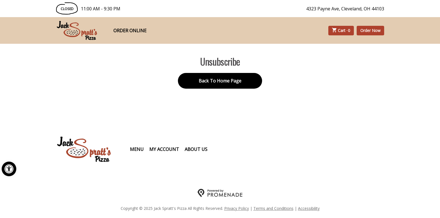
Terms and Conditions (273, 208)
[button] (9, 168)
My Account (164, 149)
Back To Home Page (220, 81)
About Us (196, 149)
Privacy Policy (236, 208)
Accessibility (309, 208)
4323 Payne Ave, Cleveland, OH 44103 (345, 9)
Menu (137, 149)
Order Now (370, 30)
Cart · (341, 30)
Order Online (129, 30)
